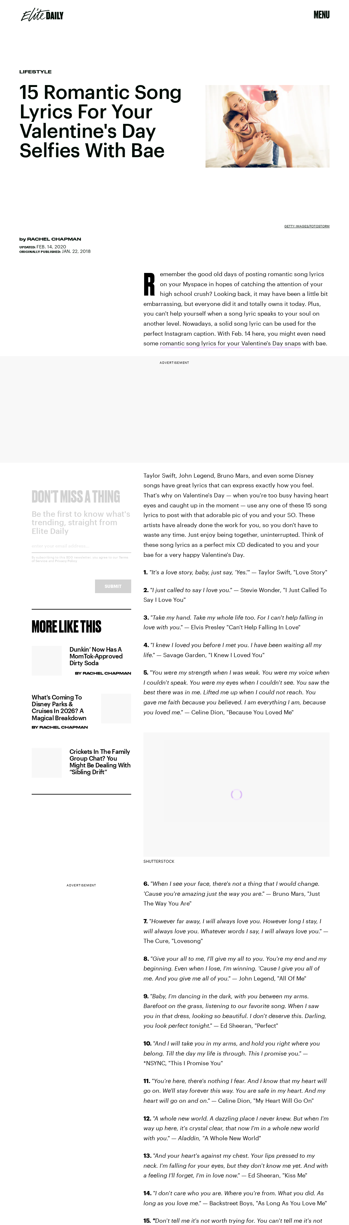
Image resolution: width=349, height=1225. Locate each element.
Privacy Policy (66, 566)
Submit (113, 591)
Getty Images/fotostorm (307, 226)
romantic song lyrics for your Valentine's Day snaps (230, 343)
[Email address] (81, 553)
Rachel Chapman (54, 239)
